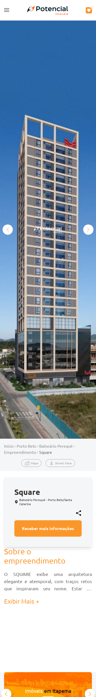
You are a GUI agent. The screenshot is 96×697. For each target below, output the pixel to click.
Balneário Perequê (56, 445)
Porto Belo (26, 445)
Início (9, 445)
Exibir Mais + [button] (21, 601)
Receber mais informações (48, 528)
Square (45, 452)
